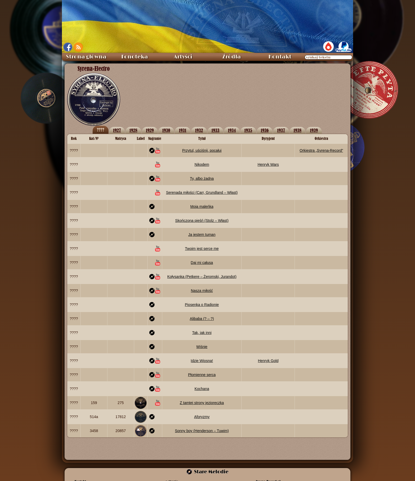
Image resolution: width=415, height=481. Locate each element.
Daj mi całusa (202, 262)
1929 (150, 130)
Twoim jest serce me (202, 248)
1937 (281, 130)
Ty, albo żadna (202, 178)
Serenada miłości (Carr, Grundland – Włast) (202, 192)
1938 (297, 130)
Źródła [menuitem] (231, 57)
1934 (232, 130)
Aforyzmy (201, 417)
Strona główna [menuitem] (86, 57)
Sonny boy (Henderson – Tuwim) (202, 431)
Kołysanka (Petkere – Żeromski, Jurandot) (201, 276)
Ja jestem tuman (201, 234)
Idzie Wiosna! (202, 361)
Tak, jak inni (201, 333)
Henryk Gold (268, 361)
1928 (133, 130)
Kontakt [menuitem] (279, 57)
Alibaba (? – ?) (202, 319)
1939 (314, 130)
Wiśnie (202, 347)
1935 (248, 130)
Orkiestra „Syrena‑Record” (321, 150)
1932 (199, 130)
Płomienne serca (201, 375)
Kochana (202, 389)
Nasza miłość (202, 290)
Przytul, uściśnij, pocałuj (202, 150)
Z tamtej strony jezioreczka (202, 403)
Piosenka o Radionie (202, 305)
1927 (117, 130)
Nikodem (202, 164)
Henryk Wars (268, 164)
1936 (265, 130)
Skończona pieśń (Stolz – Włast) (202, 220)
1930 (166, 130)
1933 (215, 130)
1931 (182, 130)
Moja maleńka (201, 206)
